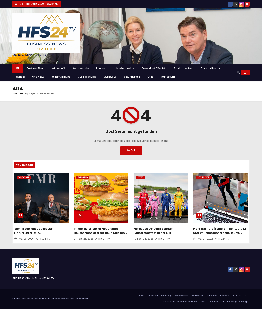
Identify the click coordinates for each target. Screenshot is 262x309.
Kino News (38, 77)
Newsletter (169, 301)
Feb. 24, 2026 (145, 238)
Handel (20, 77)
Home (141, 295)
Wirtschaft (58, 68)
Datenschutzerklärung (159, 295)
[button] (238, 72)
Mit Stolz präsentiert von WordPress (31, 298)
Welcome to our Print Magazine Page (228, 301)
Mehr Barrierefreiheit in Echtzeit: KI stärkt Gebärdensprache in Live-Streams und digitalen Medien (219, 233)
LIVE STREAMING (87, 77)
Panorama (102, 68)
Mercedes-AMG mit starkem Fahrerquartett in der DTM (154, 231)
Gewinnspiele (132, 77)
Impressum (168, 77)
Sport (140, 177)
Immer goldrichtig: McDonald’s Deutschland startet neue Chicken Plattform (99, 233)
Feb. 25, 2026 (26, 238)
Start (15, 93)
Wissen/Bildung (61, 77)
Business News (36, 68)
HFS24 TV (42, 238)
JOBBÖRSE (110, 77)
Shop (150, 77)
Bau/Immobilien (183, 68)
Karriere (224, 295)
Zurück (131, 150)
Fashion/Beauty (210, 68)
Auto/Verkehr (80, 68)
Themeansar (82, 298)
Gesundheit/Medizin (153, 68)
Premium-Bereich (187, 301)
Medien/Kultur (125, 68)
